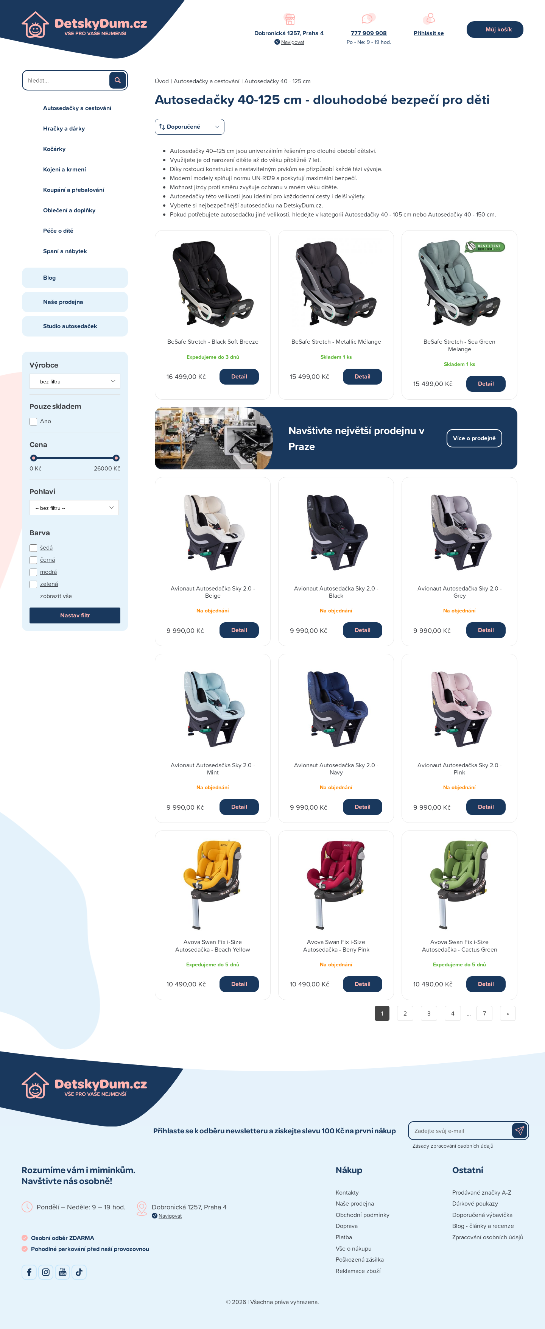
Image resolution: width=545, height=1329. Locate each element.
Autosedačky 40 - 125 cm (277, 81)
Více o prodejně (474, 438)
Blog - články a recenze (483, 1225)
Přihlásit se (429, 33)
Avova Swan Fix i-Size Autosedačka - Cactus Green (459, 945)
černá (47, 559)
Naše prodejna (63, 302)
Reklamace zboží (358, 1271)
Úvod (162, 81)
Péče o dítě (58, 230)
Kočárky (54, 149)
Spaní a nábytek (65, 251)
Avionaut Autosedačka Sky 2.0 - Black (336, 592)
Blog (49, 277)
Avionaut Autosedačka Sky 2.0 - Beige (213, 592)
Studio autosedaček (70, 326)
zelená (49, 584)
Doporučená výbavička (482, 1215)
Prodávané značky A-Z (481, 1192)
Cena (38, 444)
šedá (46, 547)
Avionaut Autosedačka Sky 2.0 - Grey (459, 592)
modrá (48, 571)
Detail (239, 376)
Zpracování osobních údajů (487, 1237)
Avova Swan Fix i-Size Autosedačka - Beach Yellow (212, 945)
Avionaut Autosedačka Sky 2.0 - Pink (459, 768)
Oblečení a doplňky (69, 210)
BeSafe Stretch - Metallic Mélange (336, 341)
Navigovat (292, 41)
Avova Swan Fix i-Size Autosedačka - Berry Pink (336, 945)
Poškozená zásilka (360, 1259)
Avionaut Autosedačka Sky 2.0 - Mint (213, 768)
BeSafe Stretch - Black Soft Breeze (212, 341)
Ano (45, 421)
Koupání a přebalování (73, 189)
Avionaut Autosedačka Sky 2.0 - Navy (336, 768)
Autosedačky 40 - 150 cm (461, 214)
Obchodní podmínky (362, 1215)
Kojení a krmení (64, 169)
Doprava (347, 1225)
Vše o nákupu (354, 1248)
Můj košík (499, 29)
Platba (344, 1237)
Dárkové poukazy (475, 1203)
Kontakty (347, 1192)
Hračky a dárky (64, 128)
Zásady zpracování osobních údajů (453, 1145)
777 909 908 (369, 33)
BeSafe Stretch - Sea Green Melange (459, 345)
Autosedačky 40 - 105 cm (378, 214)
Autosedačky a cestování (77, 108)
